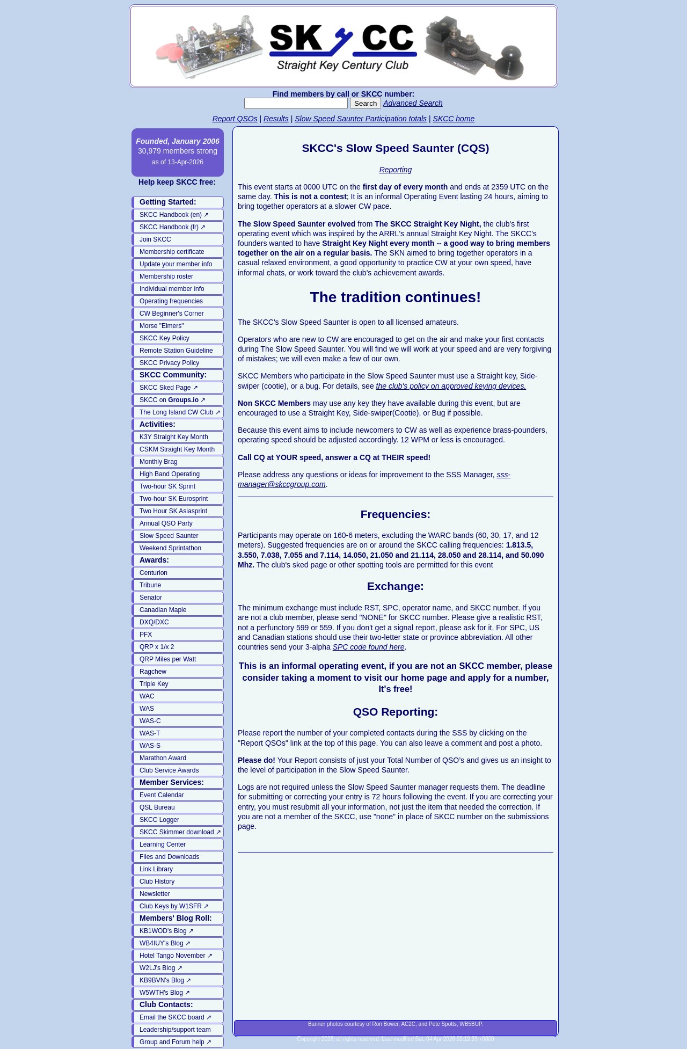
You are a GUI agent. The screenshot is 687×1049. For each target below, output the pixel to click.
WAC (147, 696)
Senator (151, 597)
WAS (147, 708)
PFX (146, 634)
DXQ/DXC (154, 622)
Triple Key (154, 684)
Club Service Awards (169, 770)
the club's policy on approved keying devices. (451, 386)
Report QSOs (235, 118)
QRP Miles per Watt (168, 659)
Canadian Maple (163, 610)
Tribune (150, 585)
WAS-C (150, 721)
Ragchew (153, 671)
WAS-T (150, 733)
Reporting (395, 169)
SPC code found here (369, 647)
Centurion (153, 573)
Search (365, 103)
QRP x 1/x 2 (157, 647)
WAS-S (150, 745)
